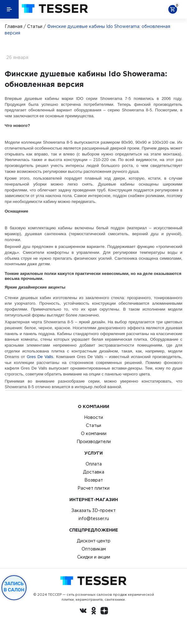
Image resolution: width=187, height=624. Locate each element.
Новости (93, 417)
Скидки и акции (93, 556)
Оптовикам (94, 548)
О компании (93, 433)
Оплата (94, 463)
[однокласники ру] (93, 611)
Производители (94, 441)
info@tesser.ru (93, 518)
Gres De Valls (40, 356)
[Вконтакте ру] (83, 611)
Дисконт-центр (93, 540)
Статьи (34, 26)
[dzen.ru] (104, 611)
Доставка (93, 471)
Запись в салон (14, 587)
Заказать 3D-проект (93, 510)
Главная (13, 26)
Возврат (93, 480)
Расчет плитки (93, 488)
